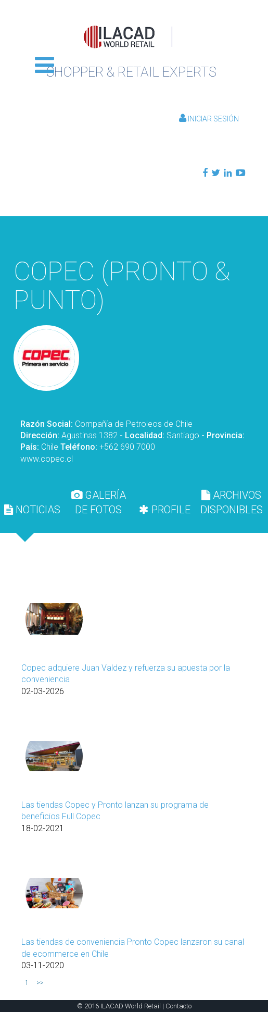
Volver (134, 234)
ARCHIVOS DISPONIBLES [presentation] (231, 502)
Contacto (178, 1006)
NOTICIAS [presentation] (32, 509)
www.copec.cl (46, 459)
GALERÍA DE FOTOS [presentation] (98, 502)
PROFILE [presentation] (164, 509)
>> (40, 982)
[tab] (32, 509)
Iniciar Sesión (209, 119)
